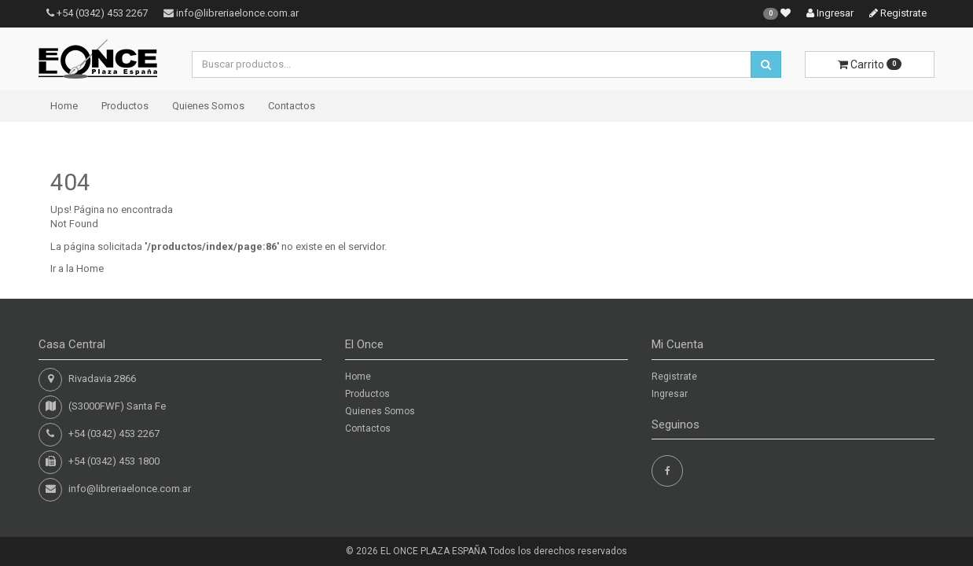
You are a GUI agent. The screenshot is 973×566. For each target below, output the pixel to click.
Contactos (291, 106)
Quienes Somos (208, 106)
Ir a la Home (77, 268)
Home (64, 106)
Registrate (898, 13)
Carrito (869, 64)
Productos (125, 106)
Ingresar (830, 13)
